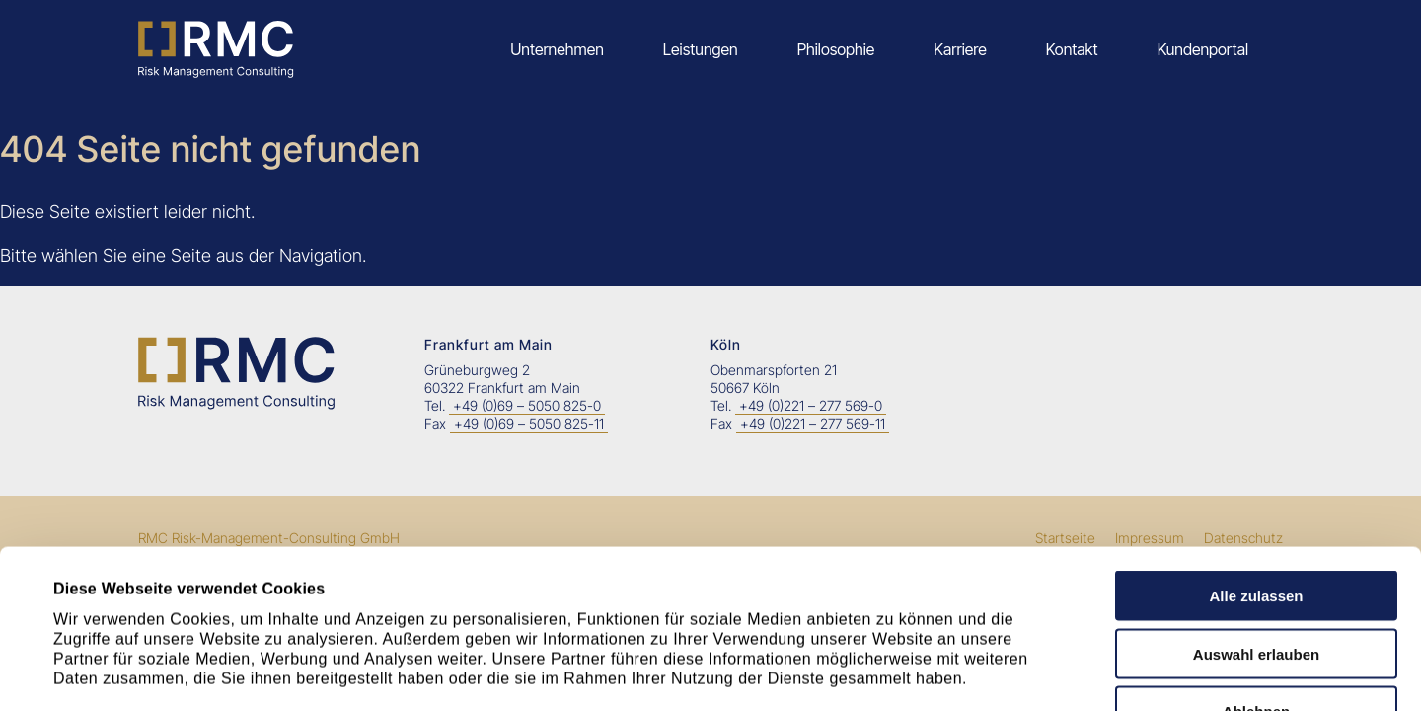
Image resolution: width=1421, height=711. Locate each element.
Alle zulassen (1256, 446)
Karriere (960, 49)
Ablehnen (1256, 562)
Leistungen (700, 49)
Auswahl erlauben (1256, 505)
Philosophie (836, 49)
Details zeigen (874, 671)
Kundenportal (1203, 49)
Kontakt (1072, 49)
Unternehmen (557, 49)
